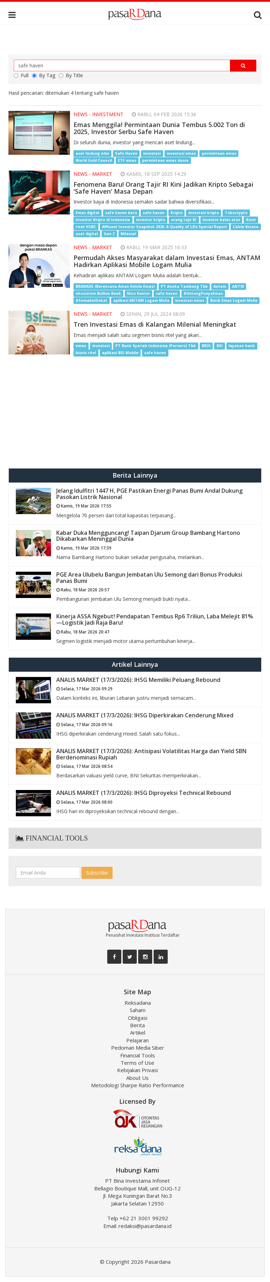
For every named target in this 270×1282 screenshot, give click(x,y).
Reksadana (137, 1002)
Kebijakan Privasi (137, 1070)
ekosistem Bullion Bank (98, 293)
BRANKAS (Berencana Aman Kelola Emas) (115, 286)
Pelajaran (137, 1040)
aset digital (87, 233)
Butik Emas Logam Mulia (233, 300)
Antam (219, 286)
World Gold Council (94, 160)
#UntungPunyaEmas (203, 293)
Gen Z (109, 233)
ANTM (238, 286)
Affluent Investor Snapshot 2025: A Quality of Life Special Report (164, 226)
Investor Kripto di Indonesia (103, 219)
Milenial (128, 233)
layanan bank (242, 346)
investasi (152, 153)
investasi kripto (203, 212)
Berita (137, 1025)
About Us (137, 1077)
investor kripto (150, 219)
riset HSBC (86, 226)
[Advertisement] (135, 412)
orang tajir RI (184, 219)
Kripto (176, 212)
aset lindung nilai (92, 153)
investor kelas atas (221, 219)
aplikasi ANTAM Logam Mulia (141, 300)
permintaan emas (219, 153)
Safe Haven (126, 153)
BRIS (206, 346)
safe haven (154, 212)
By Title (71, 75)
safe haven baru (121, 212)
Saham (138, 1010)
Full (21, 75)
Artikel (137, 1032)
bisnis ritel (86, 353)
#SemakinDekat (91, 300)
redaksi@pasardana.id (145, 1225)
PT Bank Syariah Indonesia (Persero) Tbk (155, 346)
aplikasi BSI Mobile (120, 353)
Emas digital (87, 212)
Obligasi (137, 1017)
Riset (251, 219)
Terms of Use (137, 1062)
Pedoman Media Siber (137, 1047)
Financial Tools (137, 1055)
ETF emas (127, 160)
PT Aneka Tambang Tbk (184, 286)
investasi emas (181, 153)
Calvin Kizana (245, 226)
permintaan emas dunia (165, 160)
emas (81, 346)
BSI (220, 346)
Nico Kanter (138, 293)
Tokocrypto (236, 212)
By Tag (43, 75)
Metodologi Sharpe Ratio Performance (137, 1085)
